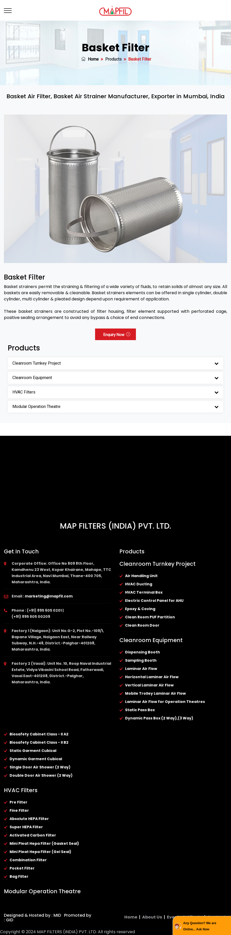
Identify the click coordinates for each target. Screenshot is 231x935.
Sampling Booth (141, 660)
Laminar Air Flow (141, 668)
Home (90, 59)
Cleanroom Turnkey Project (36, 363)
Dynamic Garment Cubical (36, 758)
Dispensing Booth (142, 652)
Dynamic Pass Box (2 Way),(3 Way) (159, 718)
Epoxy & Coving (140, 608)
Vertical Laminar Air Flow (149, 685)
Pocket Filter (22, 868)
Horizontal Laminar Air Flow (152, 676)
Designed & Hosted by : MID (32, 915)
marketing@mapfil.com (49, 596)
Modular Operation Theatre (36, 406)
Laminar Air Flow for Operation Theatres (165, 701)
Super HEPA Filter (26, 827)
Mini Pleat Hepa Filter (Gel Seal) (40, 851)
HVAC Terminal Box (144, 592)
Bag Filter (19, 876)
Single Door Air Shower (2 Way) (40, 767)
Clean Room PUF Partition (150, 617)
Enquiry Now (116, 334)
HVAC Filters (23, 392)
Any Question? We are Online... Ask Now (199, 926)
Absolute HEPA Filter (29, 818)
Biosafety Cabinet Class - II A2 (39, 734)
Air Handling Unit (141, 575)
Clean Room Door (142, 625)
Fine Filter (19, 810)
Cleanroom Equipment (32, 377)
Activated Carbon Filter (33, 835)
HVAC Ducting (138, 584)
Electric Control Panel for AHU (154, 600)
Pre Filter (18, 802)
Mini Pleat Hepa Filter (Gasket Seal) (44, 843)
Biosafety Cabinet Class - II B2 (39, 742)
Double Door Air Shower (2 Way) (41, 775)
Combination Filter (28, 860)
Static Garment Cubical (33, 750)
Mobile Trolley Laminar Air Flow (155, 693)
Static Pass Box (140, 709)
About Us (152, 917)
